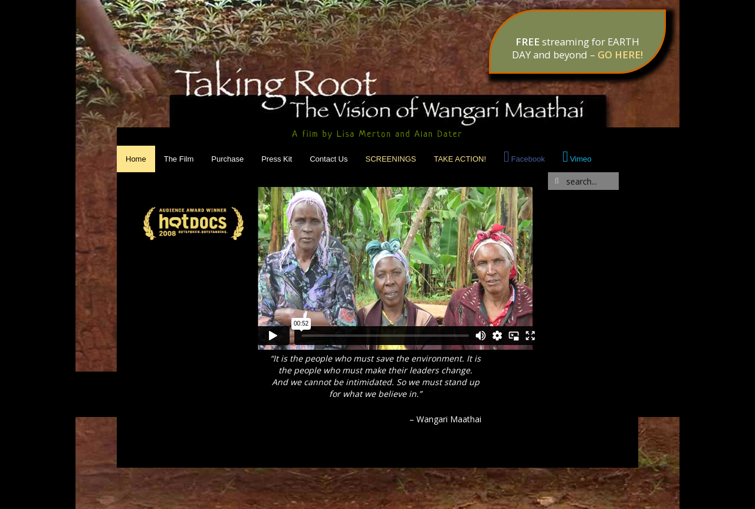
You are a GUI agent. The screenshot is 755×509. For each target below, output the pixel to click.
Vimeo (581, 159)
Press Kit (276, 159)
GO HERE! (620, 54)
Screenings (391, 159)
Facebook (528, 159)
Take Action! (460, 159)
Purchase (227, 159)
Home (136, 159)
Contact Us (328, 159)
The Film (179, 159)
